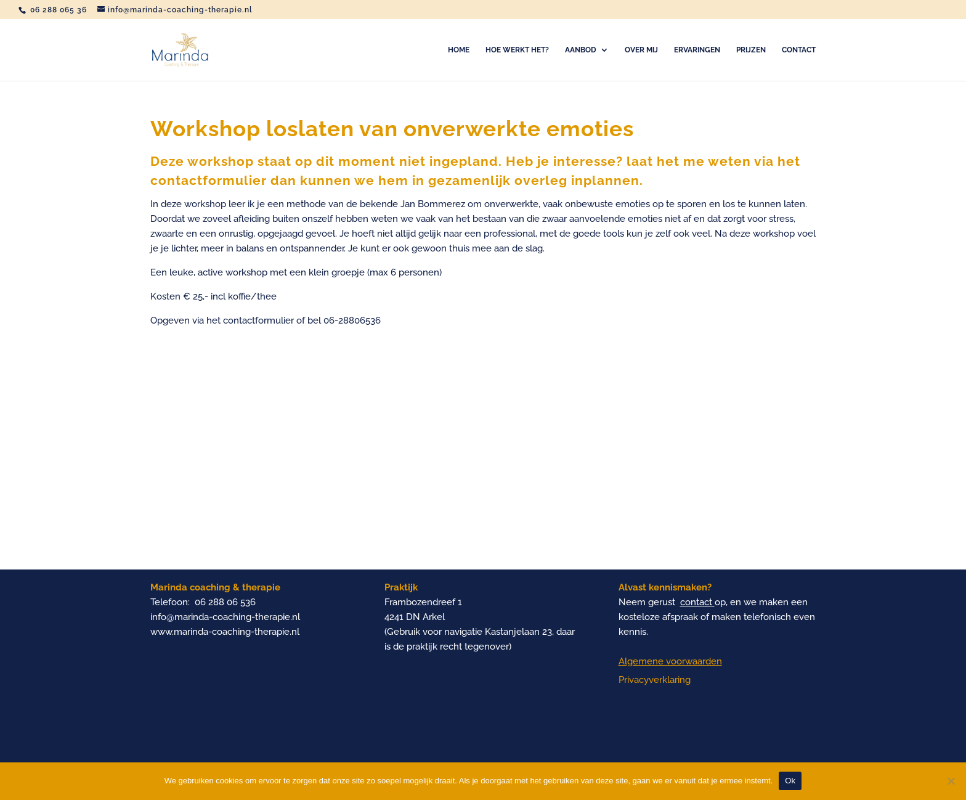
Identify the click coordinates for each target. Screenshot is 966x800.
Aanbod (580, 50)
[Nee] (950, 781)
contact (696, 602)
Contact (799, 50)
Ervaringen (697, 50)
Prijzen (751, 50)
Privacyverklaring (655, 679)
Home (458, 50)
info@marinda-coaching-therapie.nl (225, 616)
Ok (790, 780)
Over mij (641, 50)
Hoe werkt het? (517, 50)
